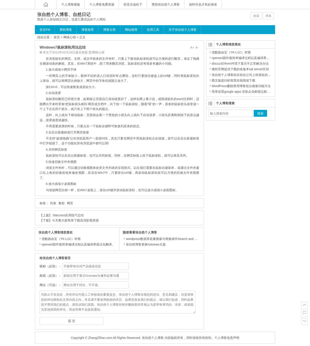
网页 (70, 203)
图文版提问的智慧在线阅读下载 (233, 80)
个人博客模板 (70, 4)
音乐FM (45, 29)
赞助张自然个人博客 (166, 4)
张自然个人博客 (153, 338)
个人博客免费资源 (101, 4)
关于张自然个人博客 (183, 29)
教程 (61, 203)
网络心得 (69, 37)
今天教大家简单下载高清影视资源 (75, 220)
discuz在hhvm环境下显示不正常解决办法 (240, 63)
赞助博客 (66, 29)
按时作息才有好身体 (203, 4)
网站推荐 (131, 29)
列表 (53, 203)
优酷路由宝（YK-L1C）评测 (61, 239)
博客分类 (109, 29)
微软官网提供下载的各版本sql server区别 (240, 69)
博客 (268, 16)
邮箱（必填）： (50, 275)
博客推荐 (87, 29)
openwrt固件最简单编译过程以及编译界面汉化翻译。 (78, 244)
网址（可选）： (50, 285)
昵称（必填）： (50, 266)
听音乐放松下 (133, 4)
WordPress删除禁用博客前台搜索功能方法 (241, 86)
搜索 (256, 16)
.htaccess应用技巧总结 (68, 215)
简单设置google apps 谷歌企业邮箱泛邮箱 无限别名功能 (251, 91)
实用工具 (153, 29)
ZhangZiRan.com (100, 338)
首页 (57, 37)
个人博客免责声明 (226, 338)
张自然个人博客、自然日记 (64, 14)
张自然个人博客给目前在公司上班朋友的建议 (243, 75)
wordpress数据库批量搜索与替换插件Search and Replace (164, 239)
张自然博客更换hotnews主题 (144, 244)
